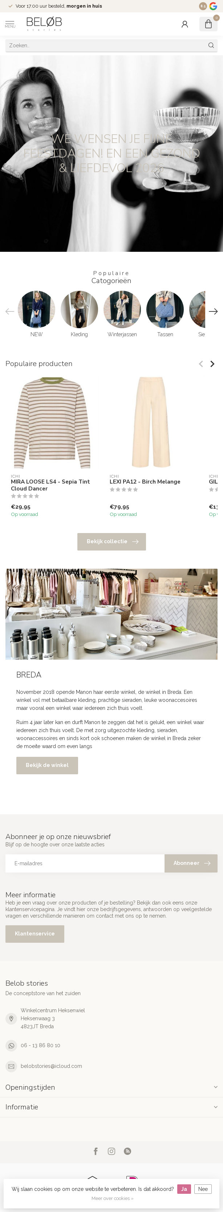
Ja (184, 1189)
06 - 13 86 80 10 (40, 1045)
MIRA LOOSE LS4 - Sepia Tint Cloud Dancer (50, 485)
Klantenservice (35, 934)
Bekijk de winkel (47, 765)
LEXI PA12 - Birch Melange (145, 481)
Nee (203, 1189)
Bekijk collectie (112, 541)
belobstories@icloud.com (51, 1066)
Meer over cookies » (113, 1198)
